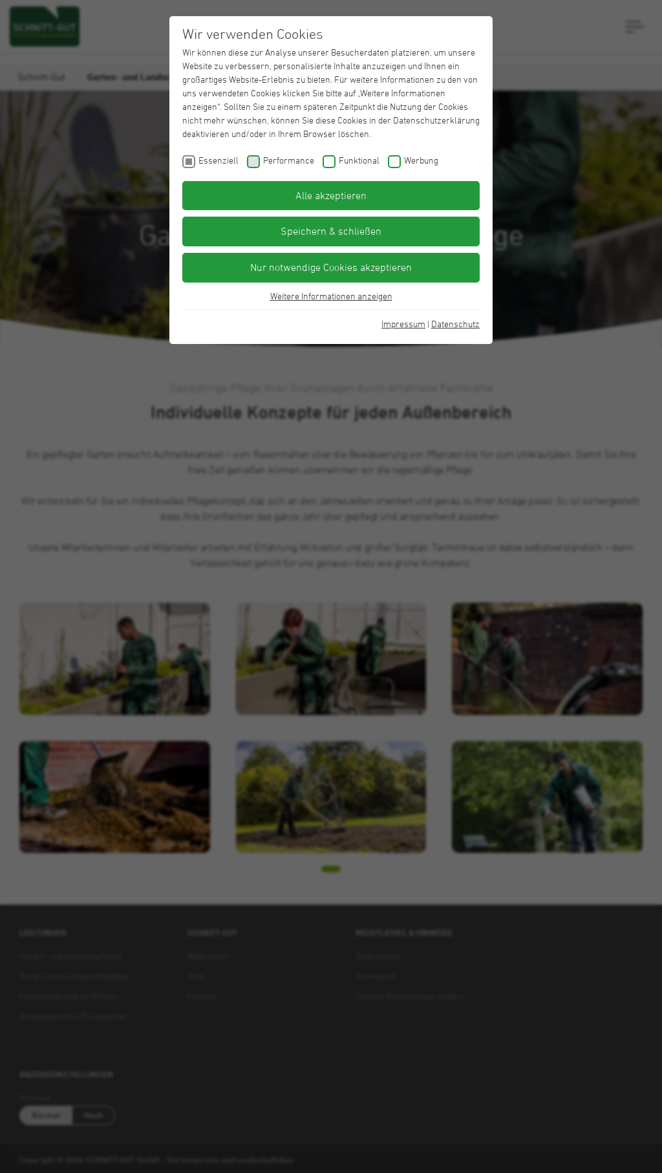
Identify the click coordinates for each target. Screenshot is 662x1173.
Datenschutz (455, 323)
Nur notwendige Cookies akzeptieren (331, 267)
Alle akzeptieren (331, 195)
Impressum (403, 323)
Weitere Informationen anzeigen (331, 295)
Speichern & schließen (331, 231)
